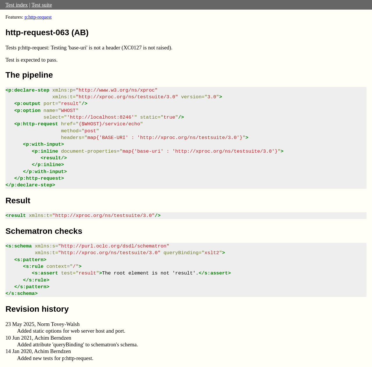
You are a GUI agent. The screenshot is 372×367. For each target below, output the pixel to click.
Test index (17, 5)
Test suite (41, 5)
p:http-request (37, 17)
